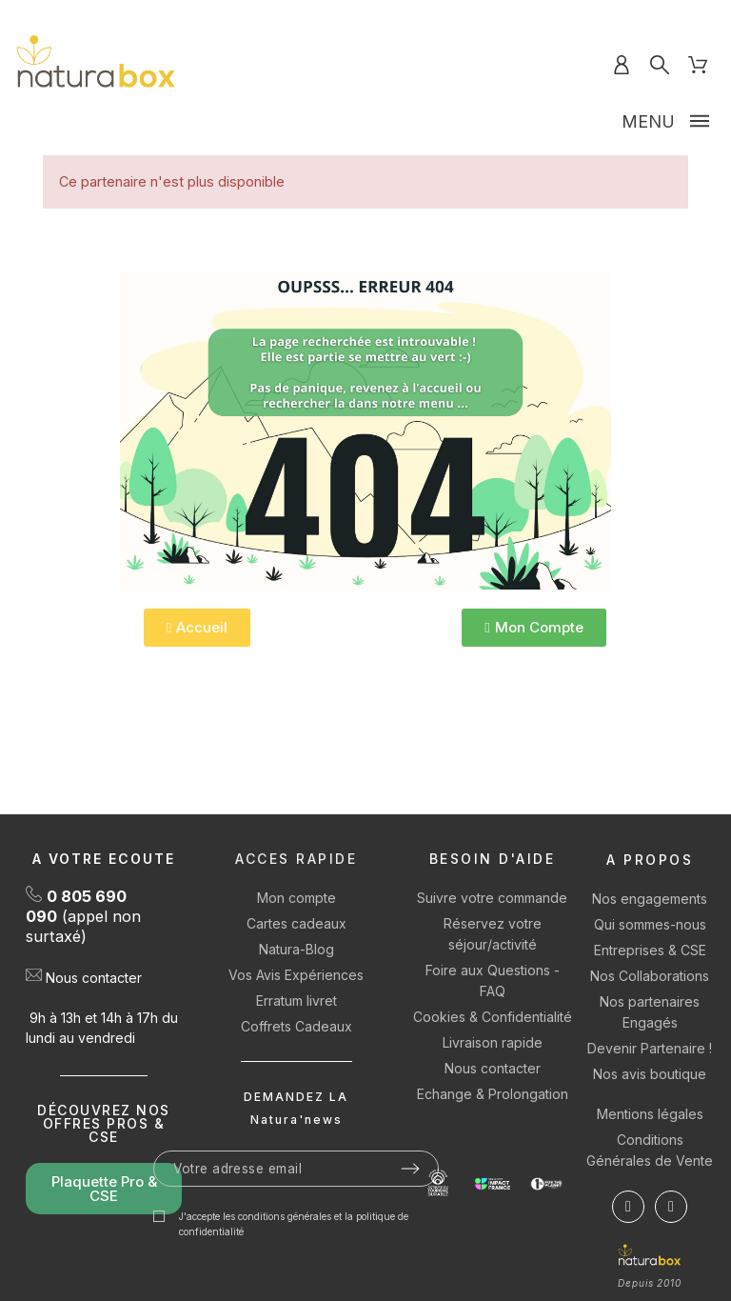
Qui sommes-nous (650, 924)
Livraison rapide (493, 1042)
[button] (197, 628)
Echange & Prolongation (492, 1094)
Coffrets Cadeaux (296, 1026)
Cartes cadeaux (296, 923)
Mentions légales (650, 1114)
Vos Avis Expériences (296, 975)
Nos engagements (649, 899)
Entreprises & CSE (650, 950)
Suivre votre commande (492, 898)
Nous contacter (94, 978)
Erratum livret (296, 1000)
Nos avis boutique (649, 1074)
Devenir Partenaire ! (649, 1048)
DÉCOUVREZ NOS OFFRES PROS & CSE (103, 1123)
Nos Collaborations (649, 976)
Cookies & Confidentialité (492, 1017)
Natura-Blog (296, 949)
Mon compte (296, 898)
